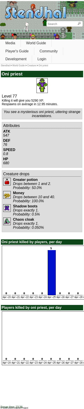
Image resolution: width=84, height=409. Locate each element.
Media (10, 43)
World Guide (36, 43)
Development (15, 59)
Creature (31, 65)
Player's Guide (17, 51)
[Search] (79, 24)
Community (49, 51)
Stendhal (5, 65)
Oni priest (43, 65)
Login (41, 59)
